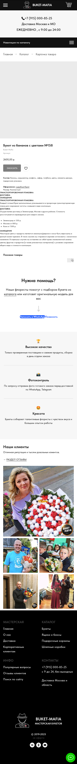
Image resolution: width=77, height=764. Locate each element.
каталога (10, 294)
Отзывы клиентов (14, 673)
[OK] (38, 746)
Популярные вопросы (17, 667)
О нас (7, 634)
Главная (8, 54)
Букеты (46, 628)
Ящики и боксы (51, 634)
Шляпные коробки (53, 646)
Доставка (9, 640)
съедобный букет (22, 187)
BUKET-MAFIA (42, 5)
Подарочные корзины (56, 640)
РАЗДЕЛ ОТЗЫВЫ (16, 459)
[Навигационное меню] (5, 5)
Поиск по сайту (13, 679)
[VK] (32, 746)
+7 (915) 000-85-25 (38, 18)
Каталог (24, 54)
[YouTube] (45, 746)
